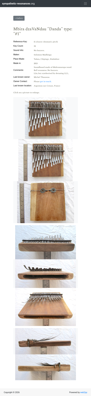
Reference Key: (20, 41)
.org (18, 3)
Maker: (16, 54)
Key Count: (18, 46)
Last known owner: (21, 77)
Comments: (18, 70)
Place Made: (19, 59)
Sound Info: (18, 50)
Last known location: (22, 86)
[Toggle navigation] (85, 3)
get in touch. (46, 81)
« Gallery (19, 18)
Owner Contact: (20, 81)
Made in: (17, 63)
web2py (83, 392)
